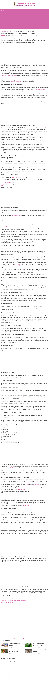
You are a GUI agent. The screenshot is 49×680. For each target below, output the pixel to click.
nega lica (28, 35)
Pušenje (37, 137)
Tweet (13, 638)
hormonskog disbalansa (21, 396)
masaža (24, 35)
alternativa (8, 31)
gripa (27, 484)
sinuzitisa (37, 484)
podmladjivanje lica (34, 35)
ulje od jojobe (33, 257)
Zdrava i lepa (3, 677)
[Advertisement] (24, 20)
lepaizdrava (18, 35)
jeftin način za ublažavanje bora (9, 75)
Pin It (23, 638)
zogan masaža (41, 35)
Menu (4, 10)
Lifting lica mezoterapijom (7, 184)
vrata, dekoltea (10, 467)
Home (3, 31)
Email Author (14, 661)
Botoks (2, 185)
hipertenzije (26, 505)
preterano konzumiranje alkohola (27, 136)
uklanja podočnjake (16, 215)
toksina (5, 226)
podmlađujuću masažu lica (17, 177)
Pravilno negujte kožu (6, 176)
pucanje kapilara (22, 489)
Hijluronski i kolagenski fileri (7, 182)
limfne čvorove (17, 264)
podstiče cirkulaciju (16, 81)
